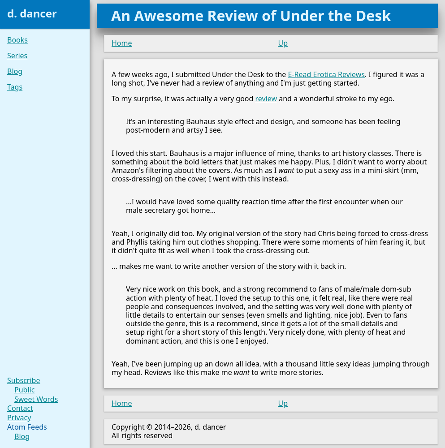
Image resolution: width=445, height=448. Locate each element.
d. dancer (32, 13)
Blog (14, 71)
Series (17, 56)
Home (122, 43)
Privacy (19, 418)
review (266, 98)
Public (24, 390)
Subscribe (23, 380)
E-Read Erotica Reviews (326, 74)
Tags (14, 87)
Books (17, 40)
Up (283, 43)
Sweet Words (36, 399)
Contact (20, 408)
